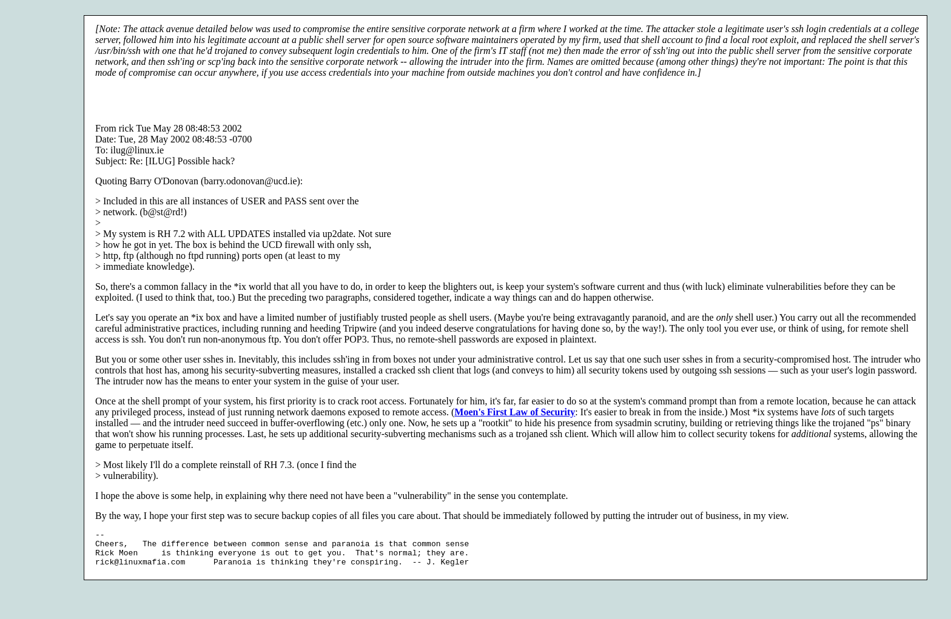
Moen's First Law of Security (514, 412)
